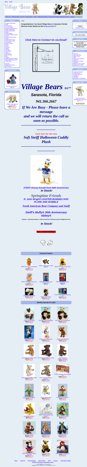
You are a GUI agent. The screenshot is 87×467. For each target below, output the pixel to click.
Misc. (6, 56)
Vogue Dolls (8, 61)
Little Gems (8, 53)
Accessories (8, 42)
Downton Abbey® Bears (11, 34)
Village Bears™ (42, 465)
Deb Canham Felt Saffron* (29, 397)
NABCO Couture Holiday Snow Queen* (46, 415)
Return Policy (29, 16)
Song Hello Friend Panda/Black (46, 320)
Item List (22, 16)
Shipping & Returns (78, 72)
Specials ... (8, 63)
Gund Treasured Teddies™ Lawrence (46, 378)
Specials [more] (12, 91)
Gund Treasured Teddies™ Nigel (29, 377)
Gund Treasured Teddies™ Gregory (46, 357)
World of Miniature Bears (11, 58)
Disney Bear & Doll (10, 41)
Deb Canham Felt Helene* (63, 397)
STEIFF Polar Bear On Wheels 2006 (12, 104)
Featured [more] (12, 70)
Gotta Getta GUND (10, 31)
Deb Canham (8, 25)
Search (80, 20)
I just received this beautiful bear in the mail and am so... (80, 99)
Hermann (7, 49)
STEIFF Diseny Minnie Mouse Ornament (29, 454)
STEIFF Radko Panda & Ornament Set (63, 295)
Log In (10, 1)
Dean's (7, 46)
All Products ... (9, 66)
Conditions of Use (77, 74)
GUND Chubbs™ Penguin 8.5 (63, 453)
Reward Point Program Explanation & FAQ (59, 16)
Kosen (7, 52)
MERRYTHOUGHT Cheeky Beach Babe (29, 267)
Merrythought (8, 54)
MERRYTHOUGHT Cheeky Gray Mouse (29, 282)
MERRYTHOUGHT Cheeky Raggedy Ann (62, 282)
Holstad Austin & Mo (29, 339)
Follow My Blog (15, 16)
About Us (8, 16)
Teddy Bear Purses (10, 39)
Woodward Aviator (29, 434)
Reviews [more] (80, 82)
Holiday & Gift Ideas (10, 23)
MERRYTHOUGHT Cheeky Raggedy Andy (46, 282)
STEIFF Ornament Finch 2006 (46, 265)
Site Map (75, 77)
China (6, 44)
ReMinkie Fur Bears (78, 61)
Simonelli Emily (45, 434)
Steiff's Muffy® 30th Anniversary (46, 212)
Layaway (72, 16)
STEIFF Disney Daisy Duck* (45, 339)
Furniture (7, 47)
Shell (35, 16)
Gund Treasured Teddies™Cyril (29, 357)
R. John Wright (9, 27)
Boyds (7, 32)
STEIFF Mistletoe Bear (46, 397)
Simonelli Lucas (45, 453)
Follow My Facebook (42, 16)
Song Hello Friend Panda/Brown (62, 320)
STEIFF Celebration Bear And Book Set (62, 375)
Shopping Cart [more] (80, 32)
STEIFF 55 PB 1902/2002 (63, 339)
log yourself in (50, 26)
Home (6, 1)
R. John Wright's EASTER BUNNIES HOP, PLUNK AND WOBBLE (46, 200)
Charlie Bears (8, 33)
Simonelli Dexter (62, 434)
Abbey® (46, 215)
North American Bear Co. (11, 28)
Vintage (7, 57)
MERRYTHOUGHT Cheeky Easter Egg (63, 267)
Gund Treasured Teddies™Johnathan (62, 358)
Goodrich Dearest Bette (29, 320)
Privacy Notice (77, 73)
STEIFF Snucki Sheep (46, 297)
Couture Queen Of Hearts (63, 416)
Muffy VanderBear (9, 29)
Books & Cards (9, 43)
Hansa (7, 36)
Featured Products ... (10, 65)
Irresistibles (8, 51)
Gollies (7, 48)
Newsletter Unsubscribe (79, 78)
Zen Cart (53, 465)
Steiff (6, 24)
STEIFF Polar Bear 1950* (29, 295)
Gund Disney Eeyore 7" (12, 86)
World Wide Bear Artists (11, 59)
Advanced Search (80, 28)
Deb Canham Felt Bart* (29, 416)
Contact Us (76, 75)
